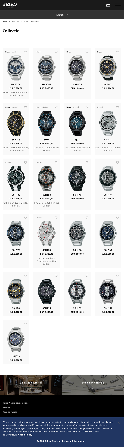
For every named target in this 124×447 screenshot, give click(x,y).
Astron (25, 21)
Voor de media (10, 412)
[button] (118, 5)
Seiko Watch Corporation (15, 402)
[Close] (118, 424)
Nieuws (6, 407)
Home (5, 21)
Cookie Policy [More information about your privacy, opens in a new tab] (25, 436)
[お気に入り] (25, 52)
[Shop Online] (108, 5)
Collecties (15, 21)
